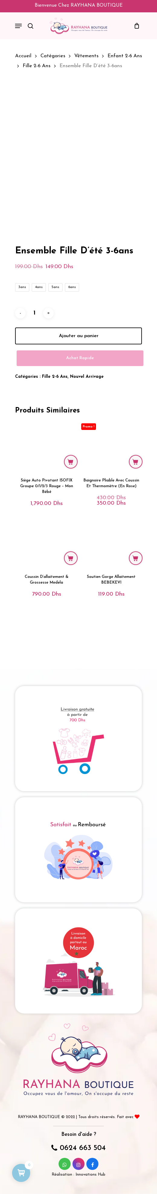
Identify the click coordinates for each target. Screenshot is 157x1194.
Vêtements (86, 56)
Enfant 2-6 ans (124, 56)
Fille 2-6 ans (36, 66)
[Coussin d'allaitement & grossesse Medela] (46, 588)
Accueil (23, 56)
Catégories (52, 56)
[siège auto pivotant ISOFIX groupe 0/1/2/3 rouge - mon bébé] (46, 491)
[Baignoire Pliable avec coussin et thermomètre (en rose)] (111, 491)
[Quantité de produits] (34, 358)
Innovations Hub (90, 1175)
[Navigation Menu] (18, 26)
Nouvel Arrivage (87, 422)
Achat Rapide (80, 403)
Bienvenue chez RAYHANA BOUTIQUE (79, 5)
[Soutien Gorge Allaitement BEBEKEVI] (111, 588)
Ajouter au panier (78, 381)
